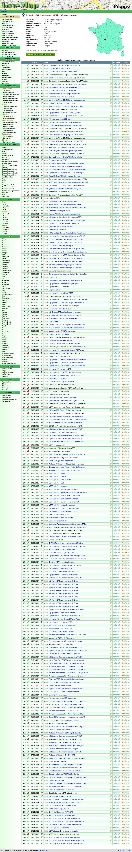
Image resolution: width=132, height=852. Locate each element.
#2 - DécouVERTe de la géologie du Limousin (65, 315)
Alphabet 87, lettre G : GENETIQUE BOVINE (65, 733)
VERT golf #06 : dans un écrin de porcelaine (64, 496)
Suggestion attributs (9, 185)
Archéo (4, 245)
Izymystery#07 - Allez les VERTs (60, 568)
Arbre (4, 243)
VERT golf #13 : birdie (57, 473)
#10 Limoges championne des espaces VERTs (65, 280)
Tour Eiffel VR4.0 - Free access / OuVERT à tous (66, 147)
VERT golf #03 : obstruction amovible (62, 505)
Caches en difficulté (9, 45)
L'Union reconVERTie (56, 780)
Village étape (6, 355)
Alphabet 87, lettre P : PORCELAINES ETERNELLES (68, 651)
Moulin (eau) (6, 322)
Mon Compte (6, 395)
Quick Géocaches (8, 25)
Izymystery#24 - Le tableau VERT (61, 293)
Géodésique (6, 288)
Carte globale (7, 108)
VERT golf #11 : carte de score (60, 480)
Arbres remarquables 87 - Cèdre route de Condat (66, 163)
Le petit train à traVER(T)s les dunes (62, 331)
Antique (5, 241)
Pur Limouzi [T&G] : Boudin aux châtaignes (64, 306)
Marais (4, 314)
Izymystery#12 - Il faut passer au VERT (63, 511)
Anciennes (6, 63)
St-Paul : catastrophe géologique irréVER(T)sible (66, 239)
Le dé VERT (53, 277)
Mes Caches (6, 397)
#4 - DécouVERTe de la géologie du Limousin (65, 268)
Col (3, 278)
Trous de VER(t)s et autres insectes (61, 562)
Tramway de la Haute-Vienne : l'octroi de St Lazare (67, 467)
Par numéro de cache (9, 54)
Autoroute (5, 247)
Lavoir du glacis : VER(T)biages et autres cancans (66, 135)
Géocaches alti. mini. (9, 169)
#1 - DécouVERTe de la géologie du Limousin (65, 312)
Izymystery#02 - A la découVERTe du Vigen (64, 619)
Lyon (4, 204)
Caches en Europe (9, 142)
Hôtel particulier (7, 294)
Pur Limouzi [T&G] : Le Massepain (61, 246)
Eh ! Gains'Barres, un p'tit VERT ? (61, 812)
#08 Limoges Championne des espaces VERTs (65, 429)
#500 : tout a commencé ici (58, 761)
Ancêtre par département (10, 191)
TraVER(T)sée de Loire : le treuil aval (62, 549)
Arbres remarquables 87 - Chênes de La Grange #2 (67, 670)
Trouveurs (6, 90)
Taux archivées (8, 130)
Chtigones (58, 20)
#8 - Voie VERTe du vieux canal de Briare (63, 603)
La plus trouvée (7, 35)
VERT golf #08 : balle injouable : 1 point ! (63, 489)
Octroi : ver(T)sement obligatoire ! (61, 461)
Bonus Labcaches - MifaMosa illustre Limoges (65, 125)
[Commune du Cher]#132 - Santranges (62, 698)
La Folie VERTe (54, 198)
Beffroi (4, 249)
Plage (4, 336)
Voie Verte (5, 197)
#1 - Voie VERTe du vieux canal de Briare (63, 581)
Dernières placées (8, 61)
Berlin (5, 218)
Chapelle (5, 266)
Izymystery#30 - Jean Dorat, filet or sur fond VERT (67, 236)
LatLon (4, 147)
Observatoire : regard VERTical (60, 796)
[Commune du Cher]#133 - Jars (60, 119)
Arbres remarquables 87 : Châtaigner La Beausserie (67, 701)
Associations (6, 382)
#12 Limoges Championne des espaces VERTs (65, 87)
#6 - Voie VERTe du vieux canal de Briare (63, 597)
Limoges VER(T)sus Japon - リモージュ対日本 (65, 242)
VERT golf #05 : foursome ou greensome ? (64, 502)
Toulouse (6, 210)
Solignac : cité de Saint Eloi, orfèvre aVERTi (64, 802)
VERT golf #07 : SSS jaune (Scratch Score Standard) (68, 492)
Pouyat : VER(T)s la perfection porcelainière (64, 214)
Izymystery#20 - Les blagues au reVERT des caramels (68, 299)
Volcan (4, 359)
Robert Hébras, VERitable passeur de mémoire (65, 176)
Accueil (4, 14)
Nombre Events (8, 126)
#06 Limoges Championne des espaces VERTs (65, 647)
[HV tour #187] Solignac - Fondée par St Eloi (64, 375)
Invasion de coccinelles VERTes (60, 685)
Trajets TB (5, 29)
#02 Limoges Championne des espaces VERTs (65, 752)
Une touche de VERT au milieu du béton (63, 201)
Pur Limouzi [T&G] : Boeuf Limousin (61, 632)
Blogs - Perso (7, 386)
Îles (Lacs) (5, 298)
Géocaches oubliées (9, 175)
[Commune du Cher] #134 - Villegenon (62, 91)
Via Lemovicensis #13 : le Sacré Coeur (62, 625)
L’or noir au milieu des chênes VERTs (62, 97)
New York (6, 227)
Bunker (4, 251)
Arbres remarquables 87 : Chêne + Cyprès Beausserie (68, 420)
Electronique (6, 163)
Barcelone (6, 216)
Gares (4, 286)
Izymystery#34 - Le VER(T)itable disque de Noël (66, 116)
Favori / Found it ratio (9, 165)
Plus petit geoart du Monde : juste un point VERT (66, 151)
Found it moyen (7, 149)
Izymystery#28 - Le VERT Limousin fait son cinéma (67, 255)
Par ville (5, 50)
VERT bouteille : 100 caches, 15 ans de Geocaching (67, 527)
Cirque (4, 274)
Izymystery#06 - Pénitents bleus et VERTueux (65, 565)
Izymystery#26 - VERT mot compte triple (63, 284)
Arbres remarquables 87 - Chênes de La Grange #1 (67, 666)
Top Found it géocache (10, 37)
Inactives (5, 81)
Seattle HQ (6, 229)
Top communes (8, 136)
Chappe (4, 264)
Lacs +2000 (6, 306)
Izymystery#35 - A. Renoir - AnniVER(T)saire (64, 113)
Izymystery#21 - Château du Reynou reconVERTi (66, 303)
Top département (8, 189)
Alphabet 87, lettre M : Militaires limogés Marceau (66, 689)
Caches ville (7, 138)
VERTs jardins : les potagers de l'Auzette (63, 831)
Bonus (4, 65)
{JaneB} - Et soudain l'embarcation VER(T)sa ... (66, 189)
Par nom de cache (8, 52)
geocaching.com (42, 850)
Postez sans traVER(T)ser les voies (61, 382)
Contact (128, 850)
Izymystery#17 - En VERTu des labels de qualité (66, 363)
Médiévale (5, 318)
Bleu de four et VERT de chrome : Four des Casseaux (68, 252)
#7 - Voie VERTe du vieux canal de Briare (63, 600)
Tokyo (5, 233)
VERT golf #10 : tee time (57, 483)
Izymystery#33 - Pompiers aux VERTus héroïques (66, 173)
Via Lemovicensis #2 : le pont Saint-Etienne (64, 818)
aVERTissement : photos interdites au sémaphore (66, 328)
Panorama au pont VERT (58, 160)
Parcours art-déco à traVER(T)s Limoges (63, 749)
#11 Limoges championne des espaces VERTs (65, 217)
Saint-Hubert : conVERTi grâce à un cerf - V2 (65, 65)
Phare (4, 334)
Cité (3, 276)
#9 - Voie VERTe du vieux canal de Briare (63, 606)
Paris (4, 208)
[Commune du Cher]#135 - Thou (60, 68)
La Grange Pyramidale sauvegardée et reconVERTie (67, 524)
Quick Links (6, 375)
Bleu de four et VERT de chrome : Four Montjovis (66, 746)
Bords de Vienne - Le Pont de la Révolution (64, 682)
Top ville (5, 193)
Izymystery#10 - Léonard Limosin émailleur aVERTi (67, 546)
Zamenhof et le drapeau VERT (60, 211)
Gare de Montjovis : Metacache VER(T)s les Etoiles (67, 249)
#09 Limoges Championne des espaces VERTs (65, 318)
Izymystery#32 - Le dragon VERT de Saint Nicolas (66, 185)
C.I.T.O (4, 157)
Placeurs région (8, 96)
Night (4, 181)
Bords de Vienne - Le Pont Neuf (60, 730)
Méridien (5, 320)
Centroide (5, 262)
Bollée (4, 153)
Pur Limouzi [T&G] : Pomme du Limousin (63, 571)
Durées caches (8, 124)
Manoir (4, 312)
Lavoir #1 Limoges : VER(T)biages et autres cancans (67, 783)
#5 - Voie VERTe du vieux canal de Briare (63, 594)
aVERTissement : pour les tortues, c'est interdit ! (66, 423)
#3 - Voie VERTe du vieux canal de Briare (63, 587)
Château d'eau (7, 270)
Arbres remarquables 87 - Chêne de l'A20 (63, 711)
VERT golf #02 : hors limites (59, 828)
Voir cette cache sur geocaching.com (40, 54)
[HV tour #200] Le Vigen (57, 378)
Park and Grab (7, 27)
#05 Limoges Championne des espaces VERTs (65, 657)
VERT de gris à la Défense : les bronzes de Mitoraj (67, 454)
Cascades (5, 256)
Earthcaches (6, 69)
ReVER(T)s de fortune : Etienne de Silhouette (65, 825)
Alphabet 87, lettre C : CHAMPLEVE (62, 755)
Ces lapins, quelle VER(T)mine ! (60, 340)
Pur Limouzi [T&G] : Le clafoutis (60, 309)
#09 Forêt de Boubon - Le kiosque (61, 518)
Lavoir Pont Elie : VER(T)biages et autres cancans (66, 660)
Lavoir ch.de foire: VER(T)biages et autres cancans (67, 100)
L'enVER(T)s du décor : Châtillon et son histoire (66, 844)
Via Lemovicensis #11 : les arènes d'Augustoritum (66, 821)
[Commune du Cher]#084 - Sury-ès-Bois (63, 72)
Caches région (8, 116)
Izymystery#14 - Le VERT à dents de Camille (65, 372)
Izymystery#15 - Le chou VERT (60, 369)
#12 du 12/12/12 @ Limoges (59, 809)
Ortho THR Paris (8, 43)
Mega (4, 179)
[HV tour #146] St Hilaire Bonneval (61, 227)
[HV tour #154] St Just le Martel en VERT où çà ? (66, 258)
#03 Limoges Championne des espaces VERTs (65, 736)
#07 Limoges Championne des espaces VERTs (65, 578)
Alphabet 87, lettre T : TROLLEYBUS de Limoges (66, 464)
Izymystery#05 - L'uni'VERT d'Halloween (63, 575)
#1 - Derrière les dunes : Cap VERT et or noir (65, 787)
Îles (3, 296)
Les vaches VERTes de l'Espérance (61, 638)
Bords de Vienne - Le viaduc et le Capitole (64, 720)
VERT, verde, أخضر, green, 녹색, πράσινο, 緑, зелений (68, 182)
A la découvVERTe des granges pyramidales (64, 94)
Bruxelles (6, 220)
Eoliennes (5, 280)
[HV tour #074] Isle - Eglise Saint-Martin (63, 397)
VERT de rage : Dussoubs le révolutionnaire (64, 837)
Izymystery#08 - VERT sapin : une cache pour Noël (67, 556)
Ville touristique (7, 357)
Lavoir (4, 310)
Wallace (5, 361)
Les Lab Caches (7, 21)
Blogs (4, 384)
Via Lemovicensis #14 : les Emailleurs (62, 806)
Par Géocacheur (7, 56)
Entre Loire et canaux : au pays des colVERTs (65, 771)
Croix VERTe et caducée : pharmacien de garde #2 (67, 717)
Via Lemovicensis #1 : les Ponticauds (62, 815)
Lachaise (5, 308)
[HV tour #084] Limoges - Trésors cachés (63, 458)
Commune (5, 159)
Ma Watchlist (6, 401)
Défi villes (5, 41)
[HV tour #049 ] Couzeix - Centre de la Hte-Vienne (66, 435)
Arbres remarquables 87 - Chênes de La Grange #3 (67, 676)
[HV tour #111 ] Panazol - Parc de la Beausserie (66, 416)
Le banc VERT (54, 321)
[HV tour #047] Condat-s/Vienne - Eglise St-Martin (66, 401)
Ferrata (4, 167)
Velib (4, 351)
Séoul (5, 231)
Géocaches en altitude (10, 173)
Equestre (5, 282)
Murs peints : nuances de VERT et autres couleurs (67, 758)
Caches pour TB (7, 155)
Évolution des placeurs (11, 94)
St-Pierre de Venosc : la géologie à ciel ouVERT (66, 141)
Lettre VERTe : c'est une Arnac (60, 356)
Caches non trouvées (9, 39)
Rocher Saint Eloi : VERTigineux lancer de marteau (67, 325)
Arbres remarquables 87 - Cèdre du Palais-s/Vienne (67, 170)
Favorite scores (7, 31)
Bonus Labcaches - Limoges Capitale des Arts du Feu (68, 274)
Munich (5, 224)
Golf (3, 290)
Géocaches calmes (8, 171)
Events (4, 73)
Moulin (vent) (6, 324)
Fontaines (5, 284)
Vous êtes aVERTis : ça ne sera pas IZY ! (63, 552)
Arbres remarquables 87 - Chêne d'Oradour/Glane (66, 714)
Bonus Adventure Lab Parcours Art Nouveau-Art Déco (68, 84)
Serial (4, 183)
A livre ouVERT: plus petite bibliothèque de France (66, 679)
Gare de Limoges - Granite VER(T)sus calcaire (65, 157)
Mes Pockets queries (9, 399)
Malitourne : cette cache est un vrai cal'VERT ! (65, 742)
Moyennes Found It (9, 132)
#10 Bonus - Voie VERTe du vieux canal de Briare (66, 609)
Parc (3, 330)
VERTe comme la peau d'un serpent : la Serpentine (67, 220)
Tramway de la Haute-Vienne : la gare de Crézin (66, 470)
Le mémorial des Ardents (58, 521)
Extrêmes (5, 75)
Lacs (3, 304)
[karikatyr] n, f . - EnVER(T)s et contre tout (64, 508)
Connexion (5, 11)
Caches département (10, 122)
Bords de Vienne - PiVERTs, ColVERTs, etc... (65, 344)
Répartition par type (10, 112)
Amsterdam (7, 214)
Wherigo (5, 79)
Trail (3, 195)
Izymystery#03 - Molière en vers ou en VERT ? (65, 616)
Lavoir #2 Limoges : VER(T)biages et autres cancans (67, 777)
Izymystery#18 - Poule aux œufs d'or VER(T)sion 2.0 (67, 359)
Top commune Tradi (9, 187)
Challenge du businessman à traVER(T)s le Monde (67, 78)
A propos (121, 850)
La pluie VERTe (54, 290)
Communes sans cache (10, 161)
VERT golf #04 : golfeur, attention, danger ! (64, 499)
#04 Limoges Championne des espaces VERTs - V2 (67, 208)
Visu (3, 151)
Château (5, 268)
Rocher (4, 340)
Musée (4, 326)
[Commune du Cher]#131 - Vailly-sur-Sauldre (65, 122)
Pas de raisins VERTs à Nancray (60, 628)
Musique (5, 328)
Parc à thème (6, 332)
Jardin (4, 302)
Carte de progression (10, 106)
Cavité (4, 258)
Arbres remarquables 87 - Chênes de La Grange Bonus (68, 673)
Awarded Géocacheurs (11, 100)
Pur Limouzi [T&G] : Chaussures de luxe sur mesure (67, 559)
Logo (4, 371)
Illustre (4, 300)
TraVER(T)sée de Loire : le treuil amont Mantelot (66, 543)
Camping (5, 253)
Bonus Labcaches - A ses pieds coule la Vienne (65, 261)
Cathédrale (6, 260)
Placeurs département (10, 98)
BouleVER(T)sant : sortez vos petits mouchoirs (65, 765)
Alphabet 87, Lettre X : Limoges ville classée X (65, 439)
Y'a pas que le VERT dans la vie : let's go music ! (66, 704)
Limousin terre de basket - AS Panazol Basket (65, 537)
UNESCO (5, 345)
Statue (4, 342)
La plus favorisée (8, 33)
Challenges (6, 67)
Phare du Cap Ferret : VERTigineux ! (62, 790)
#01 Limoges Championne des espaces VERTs (65, 768)
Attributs (5, 23)
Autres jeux (6, 388)
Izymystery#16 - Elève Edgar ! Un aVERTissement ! (67, 366)
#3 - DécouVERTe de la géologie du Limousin (65, 265)
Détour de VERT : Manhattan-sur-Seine (63, 432)
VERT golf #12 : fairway (57, 477)
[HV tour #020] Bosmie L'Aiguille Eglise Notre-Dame (67, 233)
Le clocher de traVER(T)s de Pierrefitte (62, 103)
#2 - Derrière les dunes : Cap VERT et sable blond (66, 442)
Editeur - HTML (7, 369)
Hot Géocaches (7, 177)
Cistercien (5, 272)
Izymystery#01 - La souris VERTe (60, 622)
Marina (4, 316)
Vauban (4, 349)
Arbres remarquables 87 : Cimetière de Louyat (65, 641)
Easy (4, 71)
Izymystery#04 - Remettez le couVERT (62, 613)
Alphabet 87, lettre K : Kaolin (59, 334)
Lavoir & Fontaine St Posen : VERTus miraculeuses (67, 663)
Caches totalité (8, 110)
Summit (4, 344)
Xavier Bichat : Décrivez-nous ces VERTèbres (65, 204)
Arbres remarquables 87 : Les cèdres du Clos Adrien (67, 635)
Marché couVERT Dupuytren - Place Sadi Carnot (66, 106)
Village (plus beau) (8, 353)
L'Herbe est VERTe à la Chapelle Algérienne (64, 654)
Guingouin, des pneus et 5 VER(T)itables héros (65, 166)
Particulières (6, 77)
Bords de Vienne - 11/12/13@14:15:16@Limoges (66, 727)
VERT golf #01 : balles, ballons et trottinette (64, 692)
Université (5, 347)
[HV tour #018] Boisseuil (57, 230)
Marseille (6, 206)
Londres (5, 222)
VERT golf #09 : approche (58, 486)
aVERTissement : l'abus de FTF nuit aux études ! (66, 799)
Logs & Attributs (8, 373)
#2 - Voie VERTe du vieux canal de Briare (63, 584)
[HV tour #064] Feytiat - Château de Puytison (65, 410)
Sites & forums (7, 390)
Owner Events (7, 102)
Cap (3, 255)
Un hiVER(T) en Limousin (58, 695)
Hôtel (4, 292)
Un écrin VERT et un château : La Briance (64, 223)
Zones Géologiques (9, 363)
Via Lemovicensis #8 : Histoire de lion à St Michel (66, 840)
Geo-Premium (7, 19)
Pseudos (5, 376)
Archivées (5, 83)
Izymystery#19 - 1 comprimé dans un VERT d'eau (66, 350)
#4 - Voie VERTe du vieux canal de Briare (63, 590)
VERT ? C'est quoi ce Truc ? (59, 515)
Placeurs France (8, 92)
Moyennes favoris (9, 118)
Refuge (4, 338)
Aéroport (5, 239)
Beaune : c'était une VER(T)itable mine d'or (64, 774)
